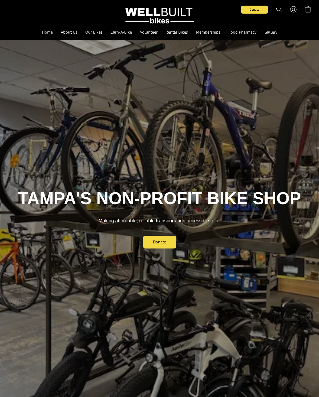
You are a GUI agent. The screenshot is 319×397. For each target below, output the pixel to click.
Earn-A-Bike (121, 32)
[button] (159, 14)
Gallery (270, 32)
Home (47, 32)
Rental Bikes (176, 32)
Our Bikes (94, 32)
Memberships (208, 32)
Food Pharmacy (242, 32)
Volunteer (149, 32)
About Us (69, 32)
